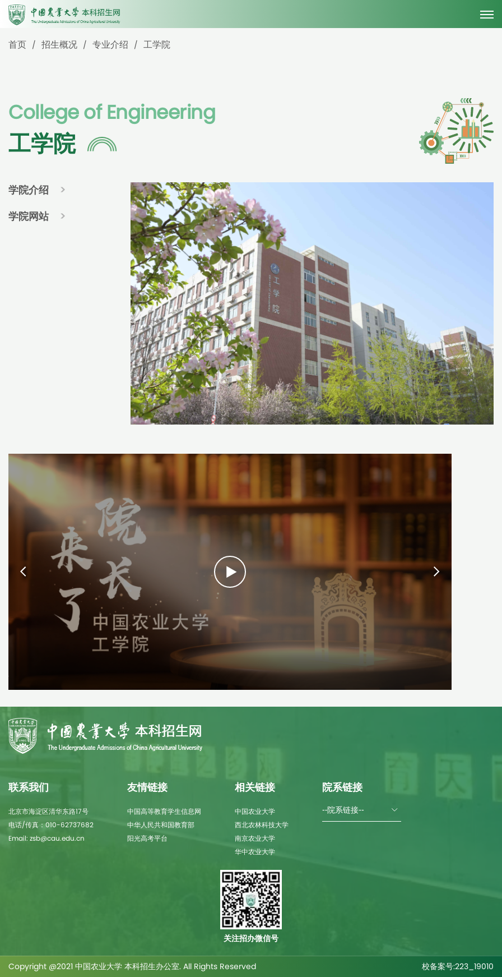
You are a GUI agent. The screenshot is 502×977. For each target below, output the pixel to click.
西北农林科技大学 (262, 824)
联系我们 (28, 787)
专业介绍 (110, 44)
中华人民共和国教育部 (160, 824)
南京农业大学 (255, 838)
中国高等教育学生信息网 (164, 811)
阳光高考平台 (147, 838)
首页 (17, 44)
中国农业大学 (255, 811)
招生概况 (59, 44)
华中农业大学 (255, 851)
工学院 (156, 44)
